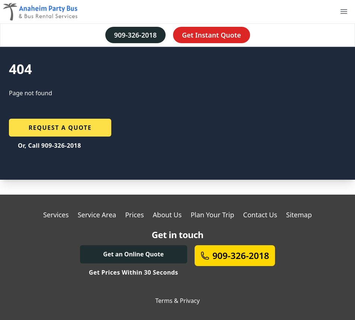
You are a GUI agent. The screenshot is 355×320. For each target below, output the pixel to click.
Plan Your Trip (212, 214)
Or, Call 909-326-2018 (49, 145)
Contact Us (260, 214)
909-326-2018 (135, 35)
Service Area (97, 214)
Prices (134, 214)
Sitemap (299, 214)
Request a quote (60, 128)
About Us (167, 214)
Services (56, 214)
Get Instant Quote (211, 35)
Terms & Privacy (177, 301)
